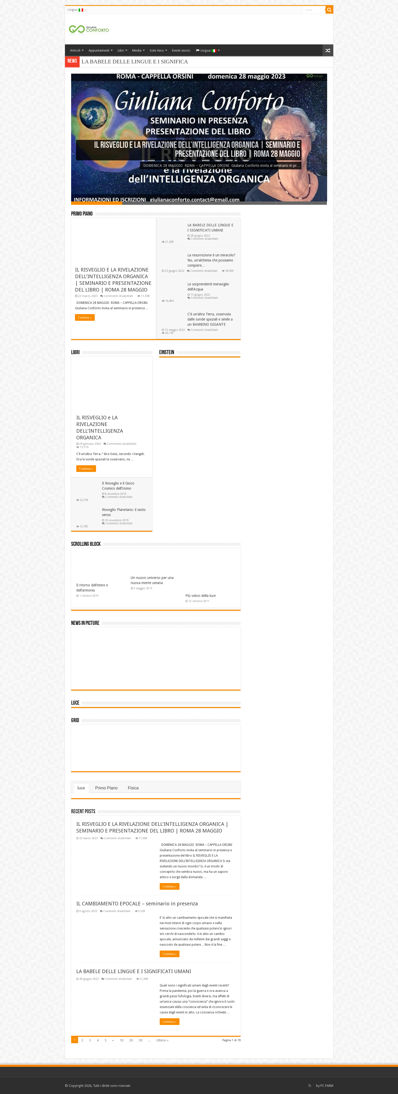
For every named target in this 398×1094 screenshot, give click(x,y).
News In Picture (85, 623)
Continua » (85, 317)
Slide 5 (301, 203)
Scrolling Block (86, 544)
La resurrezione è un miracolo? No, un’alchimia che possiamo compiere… (211, 260)
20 (131, 1040)
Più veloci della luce (200, 596)
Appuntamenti (99, 50)
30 (140, 1040)
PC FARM (326, 1086)
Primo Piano (82, 214)
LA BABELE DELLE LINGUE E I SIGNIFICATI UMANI (133, 971)
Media (136, 50)
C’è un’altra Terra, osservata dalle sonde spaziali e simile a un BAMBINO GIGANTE (210, 319)
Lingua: (75, 10)
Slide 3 (198, 203)
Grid (75, 721)
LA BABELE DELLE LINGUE (117, 62)
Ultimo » (162, 1040)
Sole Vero (157, 50)
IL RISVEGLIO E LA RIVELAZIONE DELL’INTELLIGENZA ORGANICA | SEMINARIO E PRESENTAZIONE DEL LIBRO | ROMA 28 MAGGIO (197, 150)
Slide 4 (250, 203)
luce (75, 703)
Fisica (133, 788)
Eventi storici (181, 50)
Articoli (75, 50)
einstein (166, 353)
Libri (121, 50)
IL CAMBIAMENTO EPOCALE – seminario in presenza (137, 904)
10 (121, 1040)
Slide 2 (147, 203)
